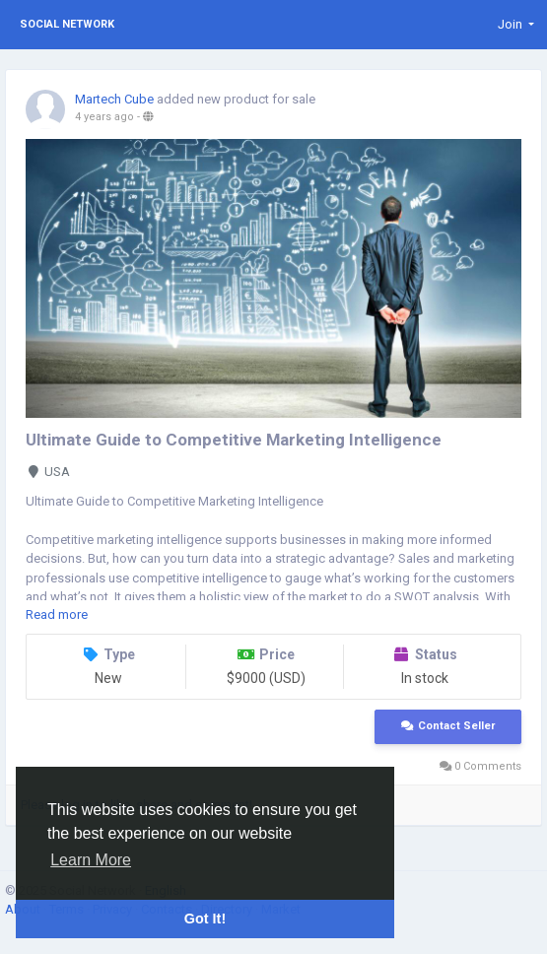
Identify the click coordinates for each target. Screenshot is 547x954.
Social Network (67, 24)
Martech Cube (114, 99)
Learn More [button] (90, 860)
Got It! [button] (205, 918)
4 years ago (104, 116)
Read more (57, 614)
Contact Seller (448, 725)
